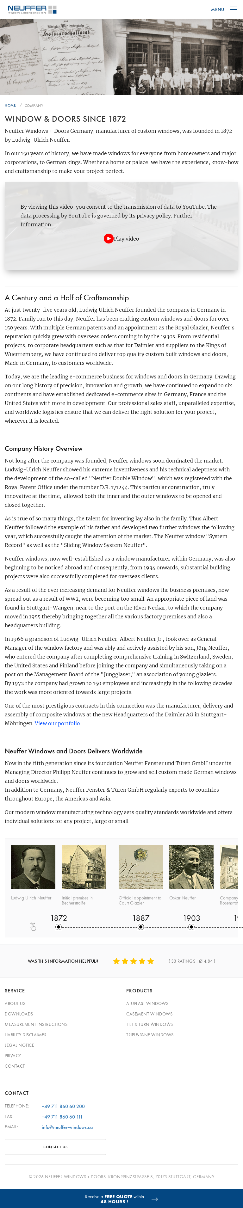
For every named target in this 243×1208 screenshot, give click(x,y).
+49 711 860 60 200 (63, 1106)
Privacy (13, 1055)
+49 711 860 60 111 (62, 1116)
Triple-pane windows (150, 1035)
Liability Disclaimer (26, 1035)
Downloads (19, 1014)
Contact (15, 1066)
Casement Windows (149, 1014)
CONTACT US (55, 1147)
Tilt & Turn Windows (149, 1024)
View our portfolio (57, 723)
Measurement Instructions (36, 1024)
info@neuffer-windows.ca (67, 1127)
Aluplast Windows (147, 1003)
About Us (15, 1003)
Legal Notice (19, 1045)
